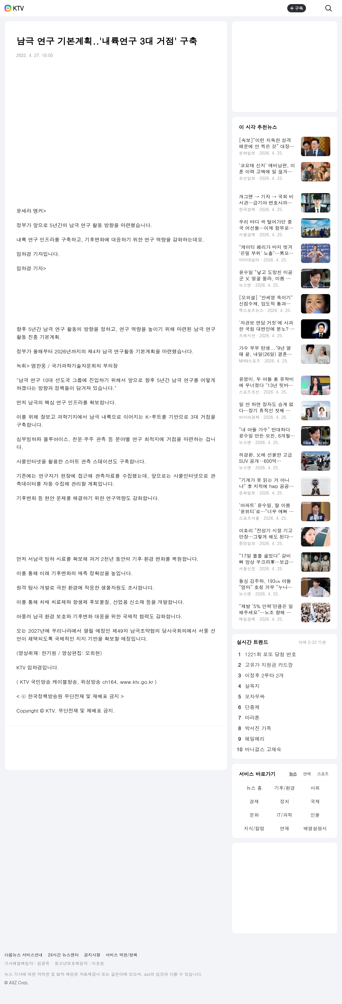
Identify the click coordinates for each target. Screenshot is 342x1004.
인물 (315, 814)
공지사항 (92, 955)
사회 (315, 787)
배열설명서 (315, 828)
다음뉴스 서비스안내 (23, 955)
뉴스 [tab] (293, 774)
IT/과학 (284, 814)
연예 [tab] (307, 774)
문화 (254, 814)
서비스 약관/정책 (122, 955)
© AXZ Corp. (16, 982)
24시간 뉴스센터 (63, 955)
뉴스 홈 (254, 787)
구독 (296, 8)
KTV (18, 8)
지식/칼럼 (254, 828)
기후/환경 (284, 787)
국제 (315, 801)
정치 (284, 801)
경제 (254, 801)
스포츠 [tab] (323, 774)
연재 (284, 828)
